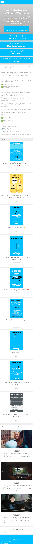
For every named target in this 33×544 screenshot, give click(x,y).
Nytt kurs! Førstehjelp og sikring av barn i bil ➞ (16, 27)
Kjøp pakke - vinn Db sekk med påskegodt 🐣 (16, 30)
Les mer (16, 169)
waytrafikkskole (5, 532)
